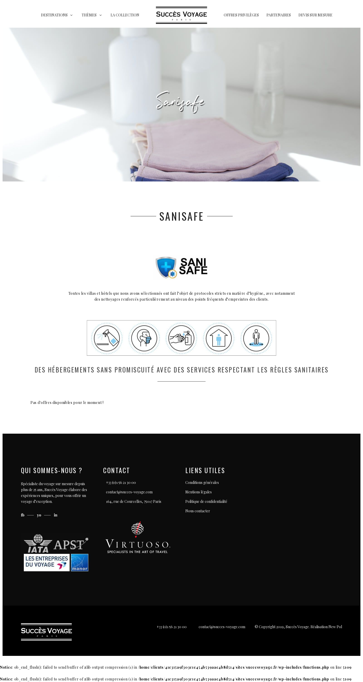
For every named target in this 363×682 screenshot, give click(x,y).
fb (23, 514)
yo (39, 514)
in (55, 514)
